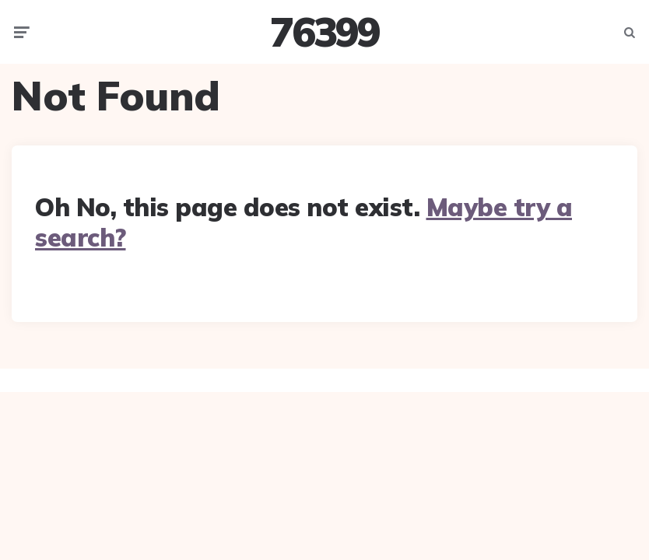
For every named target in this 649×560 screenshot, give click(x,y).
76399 (324, 32)
